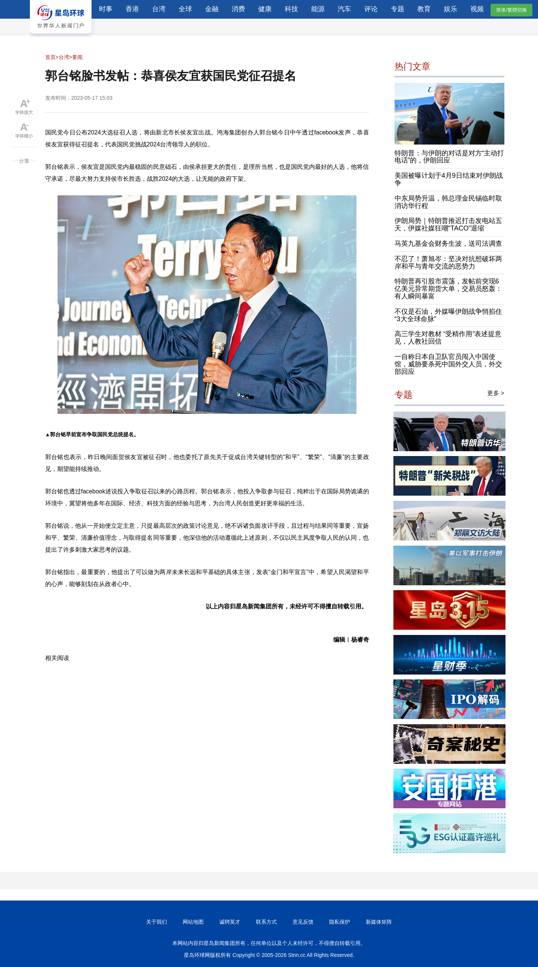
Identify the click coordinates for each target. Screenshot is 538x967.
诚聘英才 (229, 922)
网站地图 (193, 922)
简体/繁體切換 (511, 10)
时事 (105, 9)
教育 (424, 9)
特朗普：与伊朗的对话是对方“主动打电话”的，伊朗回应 (449, 156)
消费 (238, 9)
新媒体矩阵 (379, 922)
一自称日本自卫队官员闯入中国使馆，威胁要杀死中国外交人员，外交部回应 (448, 364)
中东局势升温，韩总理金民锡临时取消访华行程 (448, 202)
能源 (318, 9)
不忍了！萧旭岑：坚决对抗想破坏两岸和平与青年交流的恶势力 (448, 262)
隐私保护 (339, 922)
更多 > (495, 393)
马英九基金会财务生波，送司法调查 (448, 243)
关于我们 (156, 922)
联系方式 (266, 922)
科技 (291, 9)
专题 (397, 9)
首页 (50, 57)
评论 (371, 9)
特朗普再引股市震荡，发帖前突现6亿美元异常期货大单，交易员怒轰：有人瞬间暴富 (448, 289)
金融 (212, 9)
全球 (185, 9)
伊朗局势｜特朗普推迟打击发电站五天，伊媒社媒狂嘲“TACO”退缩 (448, 224)
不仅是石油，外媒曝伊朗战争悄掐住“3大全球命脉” (448, 315)
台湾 (159, 9)
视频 (477, 9)
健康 (265, 9)
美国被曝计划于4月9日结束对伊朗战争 (449, 179)
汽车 (344, 9)
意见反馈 (303, 922)
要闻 (77, 57)
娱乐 (450, 9)
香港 (132, 9)
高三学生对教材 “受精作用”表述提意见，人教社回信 (448, 337)
